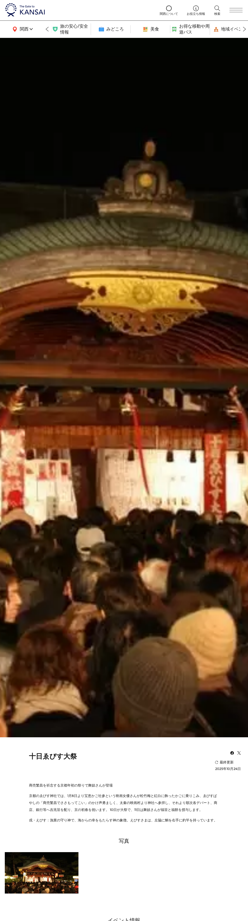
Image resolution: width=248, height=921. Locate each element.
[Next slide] (244, 29)
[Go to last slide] (47, 29)
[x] (239, 753)
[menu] (236, 10)
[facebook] (232, 753)
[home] (78, 10)
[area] (22, 29)
